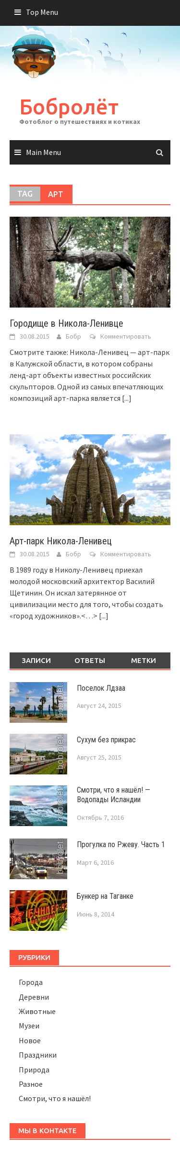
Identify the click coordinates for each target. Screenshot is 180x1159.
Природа (34, 1069)
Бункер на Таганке (105, 896)
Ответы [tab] (89, 660)
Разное (31, 1084)
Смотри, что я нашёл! (55, 1098)
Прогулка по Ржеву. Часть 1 (121, 844)
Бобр (73, 336)
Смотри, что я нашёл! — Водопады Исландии (113, 795)
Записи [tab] (36, 660)
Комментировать (125, 336)
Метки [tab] (143, 660)
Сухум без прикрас (106, 739)
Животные (37, 1011)
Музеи (29, 1025)
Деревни (34, 997)
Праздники (38, 1055)
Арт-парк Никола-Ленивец (61, 541)
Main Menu (43, 152)
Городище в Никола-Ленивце (66, 323)
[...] (127, 398)
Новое (30, 1040)
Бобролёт (69, 106)
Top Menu (42, 12)
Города (31, 982)
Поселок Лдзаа (101, 688)
